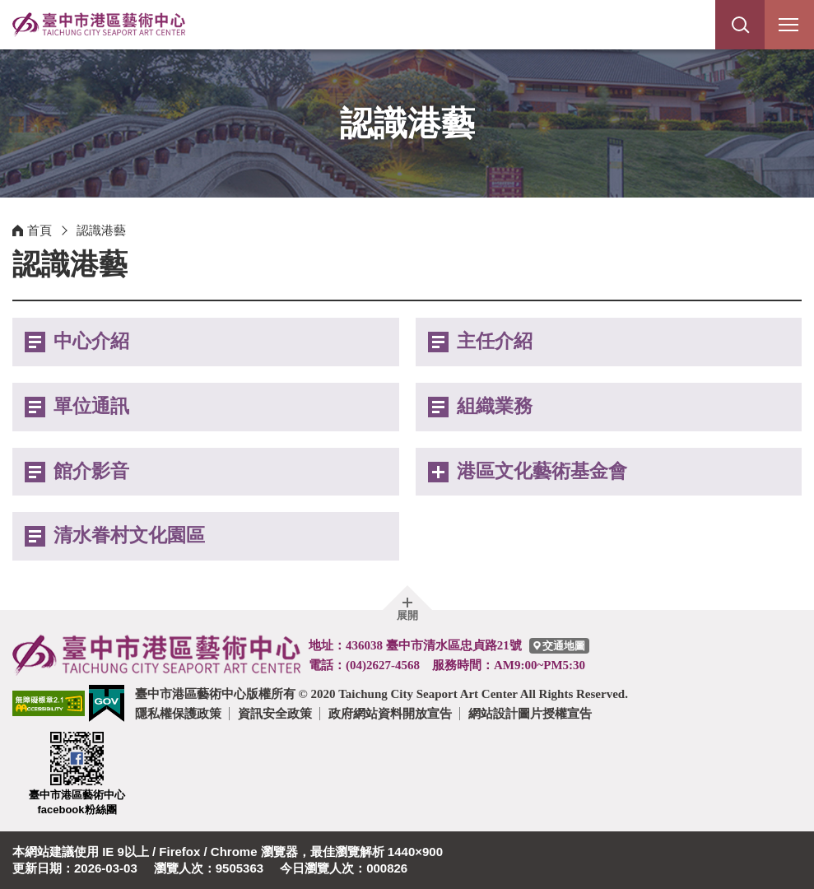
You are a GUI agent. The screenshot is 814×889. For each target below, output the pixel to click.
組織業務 (495, 406)
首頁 (39, 230)
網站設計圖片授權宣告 (530, 713)
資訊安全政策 (275, 713)
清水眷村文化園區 (129, 535)
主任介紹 (495, 341)
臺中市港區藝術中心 (98, 24)
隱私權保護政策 (178, 713)
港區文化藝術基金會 (542, 471)
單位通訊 (91, 406)
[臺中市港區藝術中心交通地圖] (559, 646)
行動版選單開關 (788, 28)
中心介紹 (91, 341)
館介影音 (91, 471)
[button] (740, 24)
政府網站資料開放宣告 (390, 713)
